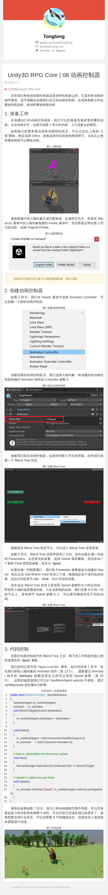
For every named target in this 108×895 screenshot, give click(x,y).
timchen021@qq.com (51, 46)
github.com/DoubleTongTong (55, 42)
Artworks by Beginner (52, 50)
